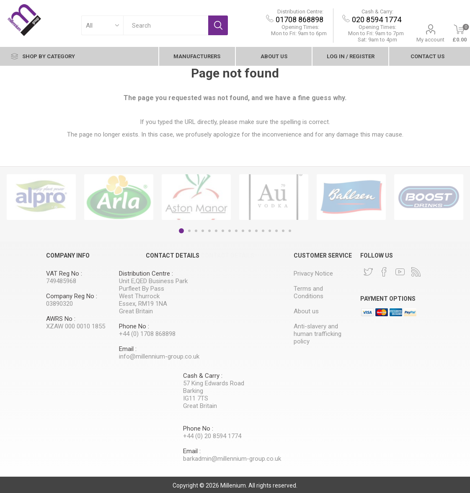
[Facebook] (384, 272)
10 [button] (243, 231)
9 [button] (236, 231)
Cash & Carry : (202, 375)
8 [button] (229, 231)
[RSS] (416, 272)
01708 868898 (300, 19)
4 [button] (202, 231)
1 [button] (181, 230)
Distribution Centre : (146, 273)
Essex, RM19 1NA (143, 303)
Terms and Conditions (308, 292)
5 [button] (209, 231)
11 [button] (249, 231)
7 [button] (223, 231)
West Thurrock (139, 296)
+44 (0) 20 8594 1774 (212, 436)
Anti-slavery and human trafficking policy (317, 334)
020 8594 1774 (377, 19)
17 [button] (290, 231)
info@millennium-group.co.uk (159, 356)
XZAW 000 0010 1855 (75, 326)
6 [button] (216, 231)
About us (274, 56)
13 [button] (263, 231)
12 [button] (256, 231)
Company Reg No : (71, 296)
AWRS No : (60, 319)
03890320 (59, 303)
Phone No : (134, 326)
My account (431, 39)
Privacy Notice (313, 273)
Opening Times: (301, 27)
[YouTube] (400, 272)
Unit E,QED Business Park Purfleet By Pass (153, 284)
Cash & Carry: (378, 11)
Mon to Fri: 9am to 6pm (299, 33)
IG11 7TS (195, 398)
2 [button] (189, 231)
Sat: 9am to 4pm (378, 39)
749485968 (61, 281)
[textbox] (166, 25)
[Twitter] (368, 272)
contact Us (427, 56)
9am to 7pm (376, 33)
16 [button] (283, 231)
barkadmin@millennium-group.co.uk (232, 458)
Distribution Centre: (301, 11)
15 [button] (276, 231)
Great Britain (136, 311)
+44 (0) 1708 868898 (147, 334)
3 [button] (196, 231)
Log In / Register (350, 56)
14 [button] (270, 231)
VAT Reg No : (64, 273)
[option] (41, 197)
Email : (128, 349)
